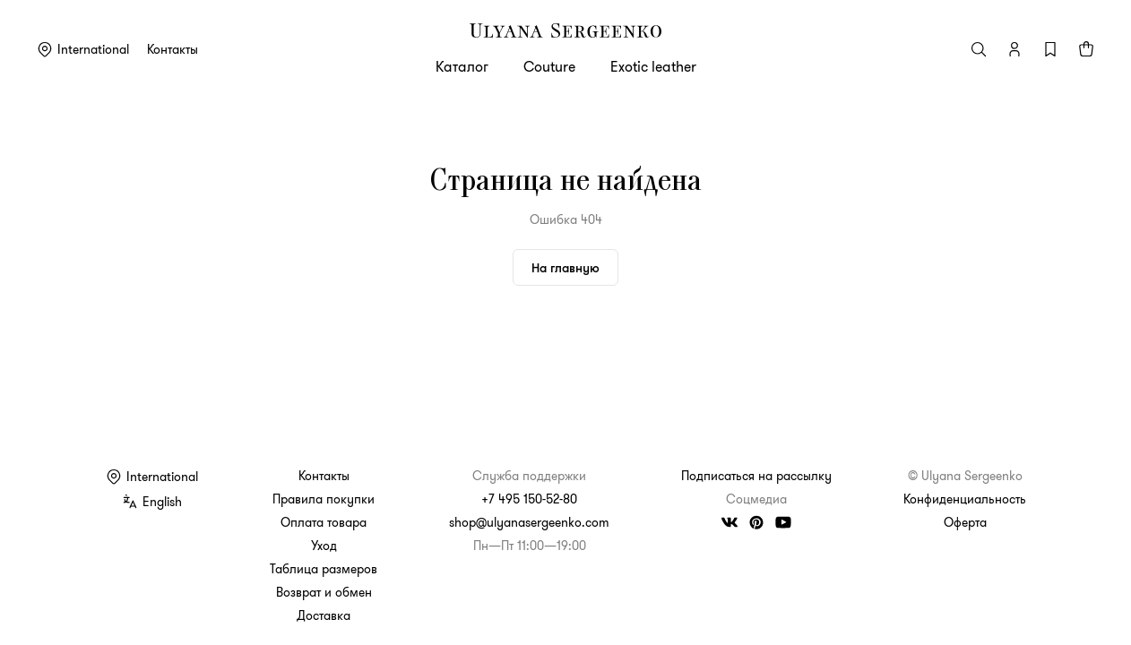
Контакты (172, 49)
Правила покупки (323, 499)
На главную (565, 267)
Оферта (965, 522)
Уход (324, 546)
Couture (549, 66)
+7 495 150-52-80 (529, 499)
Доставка (323, 615)
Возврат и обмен (324, 592)
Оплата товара (324, 522)
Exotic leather (653, 66)
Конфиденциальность (964, 499)
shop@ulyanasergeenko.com (529, 522)
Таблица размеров (323, 569)
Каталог (462, 66)
